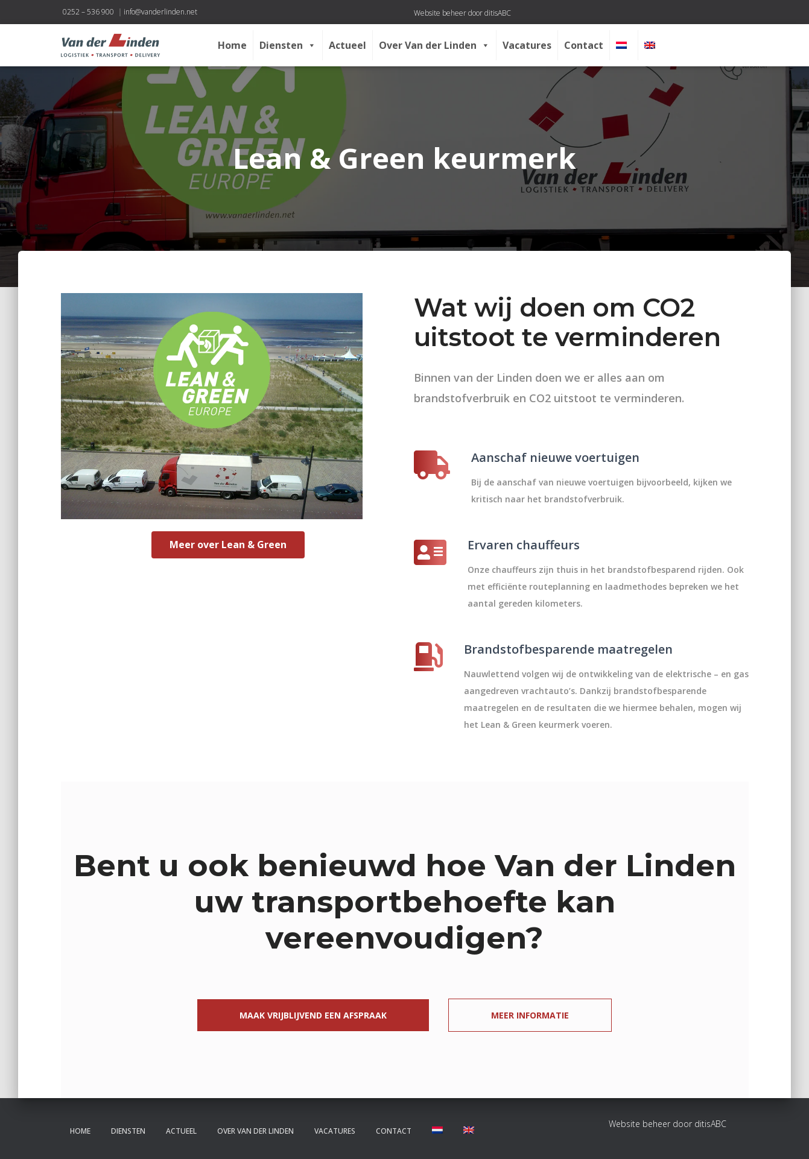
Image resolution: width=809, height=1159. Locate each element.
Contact (583, 45)
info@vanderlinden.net (160, 12)
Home (232, 45)
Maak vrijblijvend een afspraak (313, 1015)
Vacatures (527, 45)
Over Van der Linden (434, 45)
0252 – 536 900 (88, 12)
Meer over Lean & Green (228, 544)
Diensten (287, 45)
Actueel (347, 45)
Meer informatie (530, 1015)
